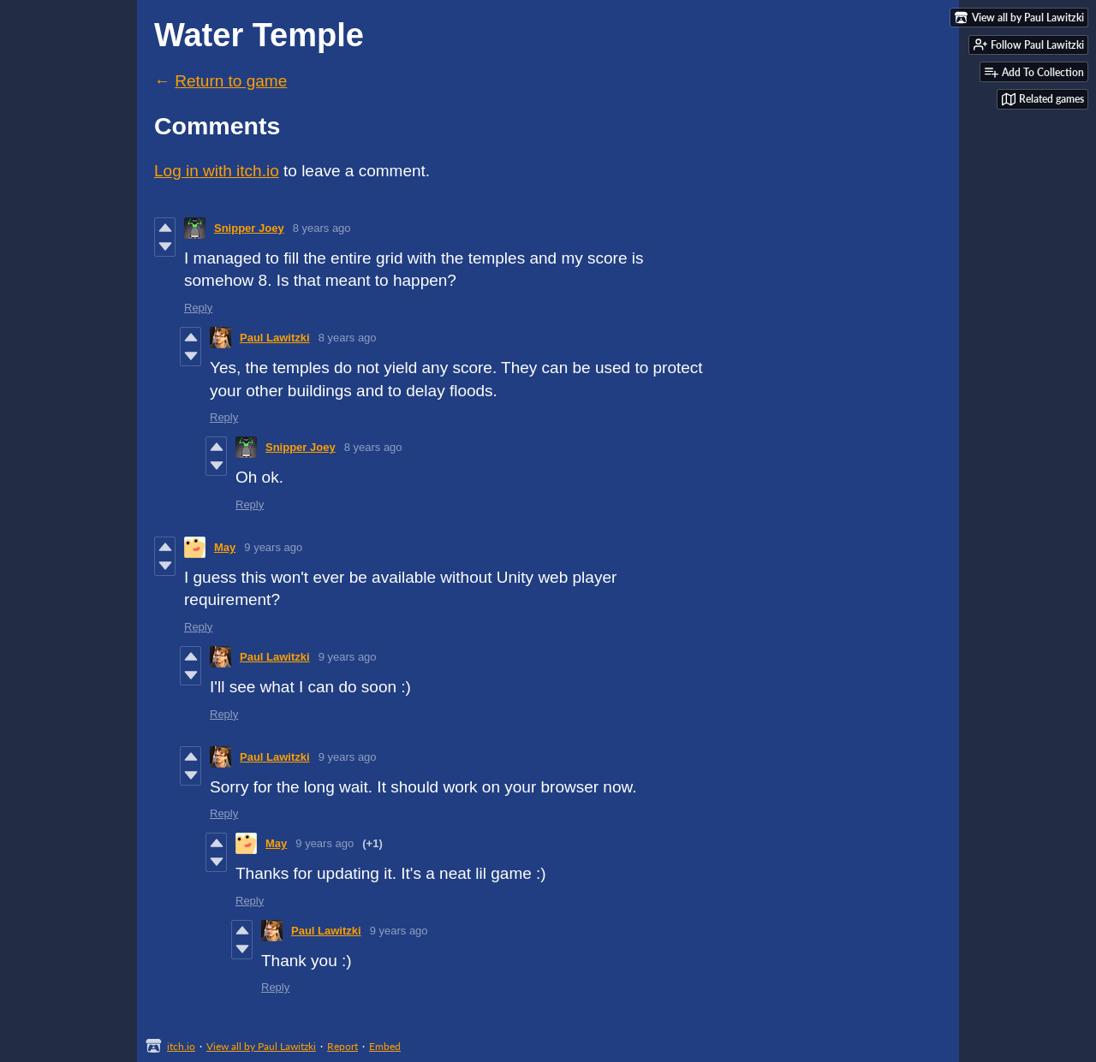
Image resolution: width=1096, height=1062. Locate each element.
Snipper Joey (249, 228)
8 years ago (322, 228)
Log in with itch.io (216, 171)
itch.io (181, 1046)
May (224, 547)
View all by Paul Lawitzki (261, 1046)
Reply (198, 307)
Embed (385, 1046)
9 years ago (273, 547)
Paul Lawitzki (275, 337)
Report (342, 1046)
